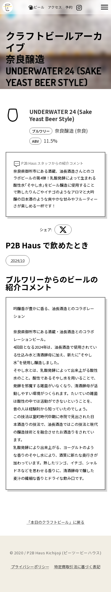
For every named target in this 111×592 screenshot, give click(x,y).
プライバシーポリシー (30, 566)
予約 (69, 6)
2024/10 (18, 260)
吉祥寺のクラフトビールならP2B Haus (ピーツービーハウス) (7, 7)
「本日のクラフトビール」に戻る (55, 522)
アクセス (55, 6)
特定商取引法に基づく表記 (77, 566)
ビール (36, 7)
